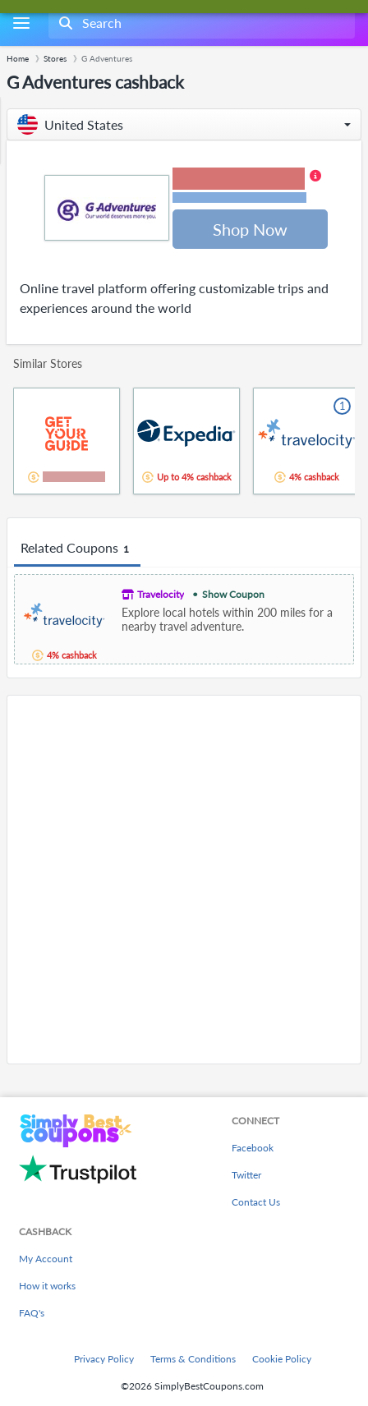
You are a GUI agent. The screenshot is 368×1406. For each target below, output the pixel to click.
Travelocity (160, 594)
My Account (45, 1258)
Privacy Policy (104, 1359)
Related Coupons (77, 549)
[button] (184, 124)
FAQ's (31, 1313)
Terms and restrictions (239, 197)
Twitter (246, 1175)
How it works (47, 1286)
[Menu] (21, 23)
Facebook (253, 1148)
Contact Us (256, 1202)
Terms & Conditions (193, 1359)
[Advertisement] (184, 880)
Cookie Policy (281, 1359)
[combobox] (200, 23)
